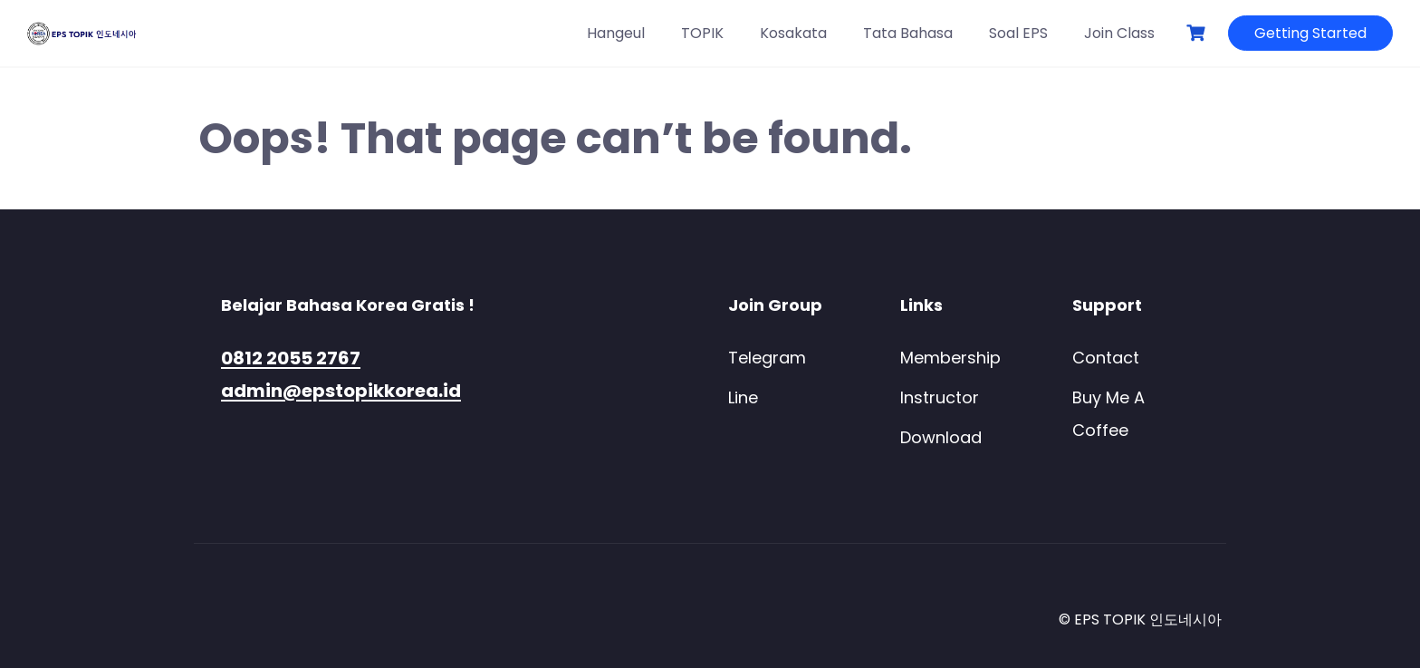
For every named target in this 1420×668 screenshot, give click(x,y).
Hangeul (616, 33)
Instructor (939, 397)
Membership (950, 357)
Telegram (767, 357)
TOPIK (702, 33)
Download (941, 437)
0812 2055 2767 (290, 358)
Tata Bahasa (908, 33)
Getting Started (1310, 33)
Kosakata (793, 33)
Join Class (1119, 33)
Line (743, 397)
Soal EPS (1018, 33)
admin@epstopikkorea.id (341, 390)
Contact (1105, 357)
